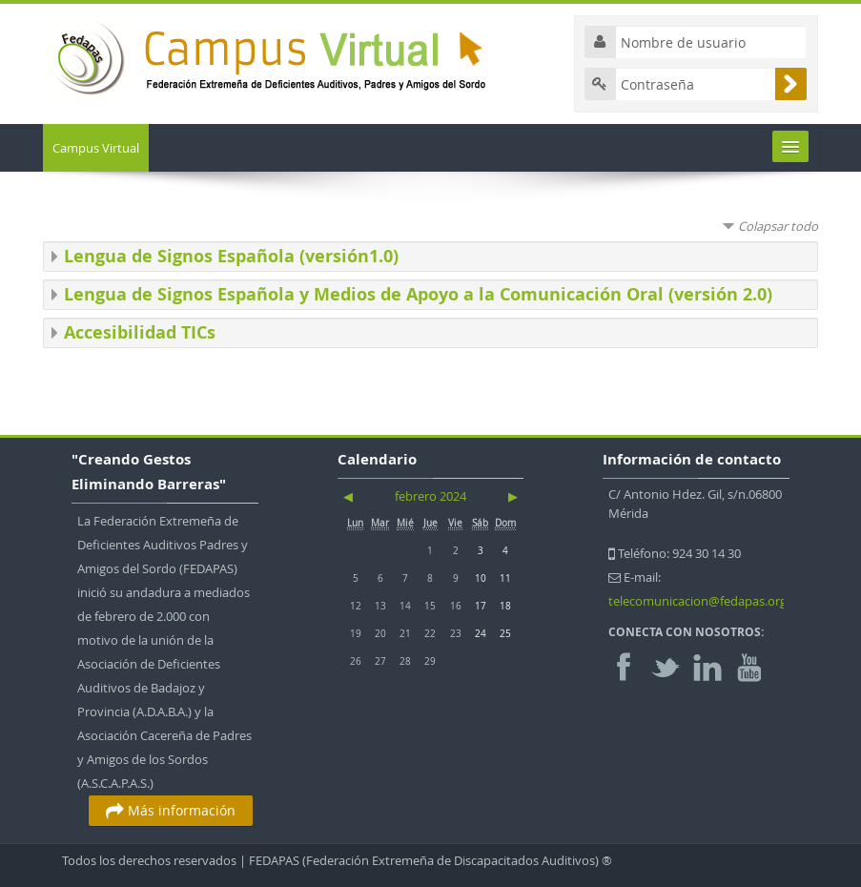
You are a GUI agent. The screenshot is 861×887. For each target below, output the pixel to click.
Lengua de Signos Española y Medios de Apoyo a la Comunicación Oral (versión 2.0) (418, 294)
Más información (171, 810)
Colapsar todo (778, 226)
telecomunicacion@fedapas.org (697, 600)
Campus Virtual (95, 147)
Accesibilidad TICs (139, 332)
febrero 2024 (430, 496)
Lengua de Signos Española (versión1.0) (231, 256)
